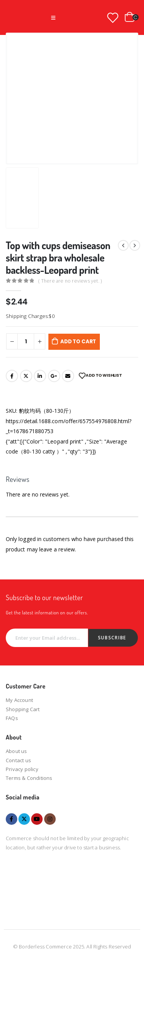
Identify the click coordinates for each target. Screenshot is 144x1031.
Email (68, 376)
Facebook (12, 376)
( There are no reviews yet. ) (70, 281)
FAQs (12, 718)
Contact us (18, 760)
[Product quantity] (25, 341)
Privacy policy (22, 769)
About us (16, 751)
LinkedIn (40, 376)
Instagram (50, 819)
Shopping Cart (23, 709)
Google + (54, 376)
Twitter (26, 376)
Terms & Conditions (29, 777)
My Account (19, 700)
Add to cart (78, 341)
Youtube (37, 819)
